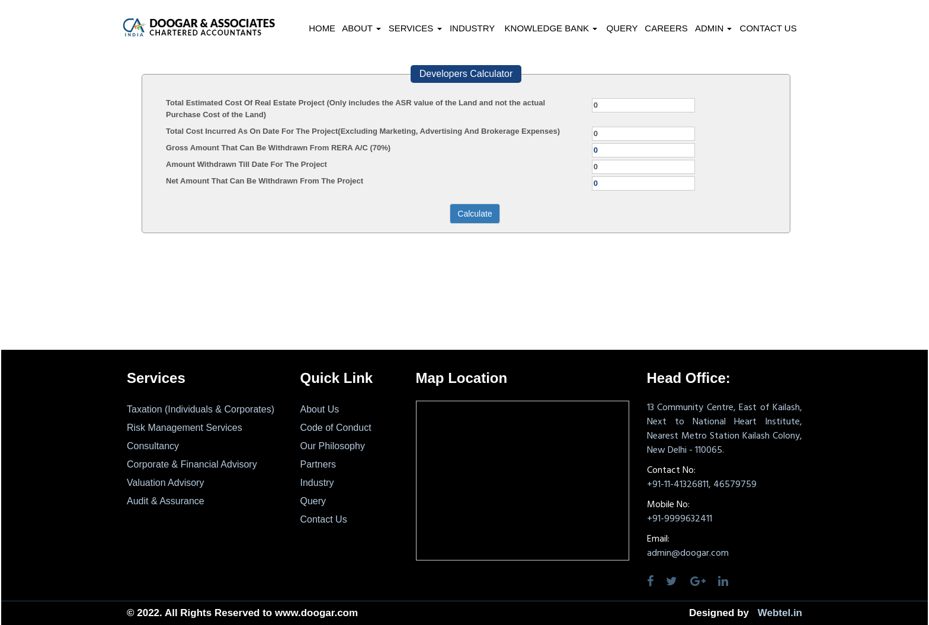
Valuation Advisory (165, 483)
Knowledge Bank (551, 28)
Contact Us (768, 28)
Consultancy (153, 446)
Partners (318, 464)
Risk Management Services (184, 428)
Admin (713, 28)
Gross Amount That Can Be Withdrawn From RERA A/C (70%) (278, 147)
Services (415, 28)
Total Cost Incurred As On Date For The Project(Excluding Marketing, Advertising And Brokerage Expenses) (363, 131)
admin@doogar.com (688, 553)
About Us (319, 409)
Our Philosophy (332, 446)
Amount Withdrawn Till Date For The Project (246, 164)
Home (322, 28)
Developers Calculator (465, 74)
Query (622, 28)
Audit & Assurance (165, 501)
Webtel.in (780, 612)
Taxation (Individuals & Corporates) (200, 409)
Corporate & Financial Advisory (192, 464)
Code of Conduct (335, 428)
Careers (666, 28)
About (361, 28)
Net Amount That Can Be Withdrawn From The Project (264, 180)
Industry (472, 28)
